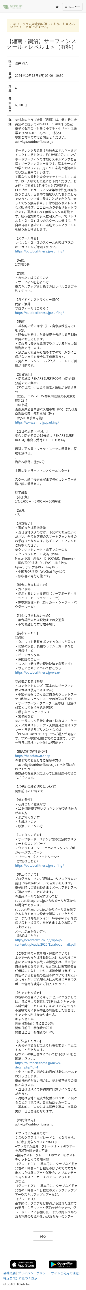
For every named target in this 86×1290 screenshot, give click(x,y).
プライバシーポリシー (33, 1273)
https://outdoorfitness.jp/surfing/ (39, 251)
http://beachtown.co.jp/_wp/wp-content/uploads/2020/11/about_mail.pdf (45, 942)
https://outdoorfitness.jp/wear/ (37, 672)
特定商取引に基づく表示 (20, 1278)
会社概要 (9, 1273)
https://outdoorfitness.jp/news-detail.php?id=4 (38, 1065)
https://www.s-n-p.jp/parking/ (37, 422)
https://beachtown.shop (32, 755)
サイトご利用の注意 (65, 1273)
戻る (43, 1236)
